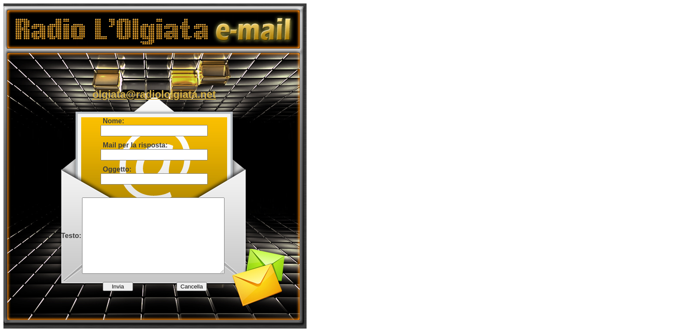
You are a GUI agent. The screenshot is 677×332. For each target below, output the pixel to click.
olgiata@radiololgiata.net (154, 94)
